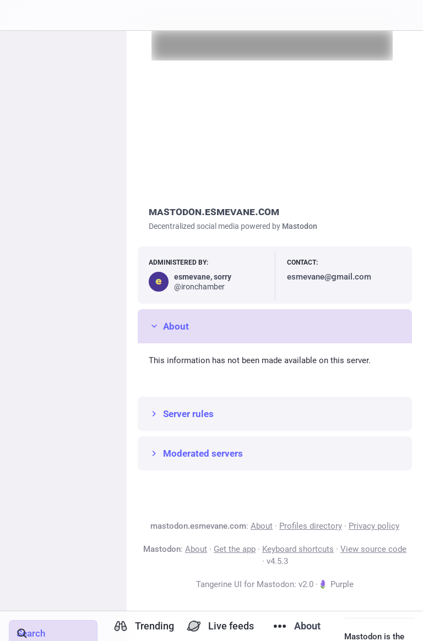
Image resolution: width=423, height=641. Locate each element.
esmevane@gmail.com (329, 277)
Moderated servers (196, 453)
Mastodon (299, 226)
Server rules (181, 413)
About (169, 326)
